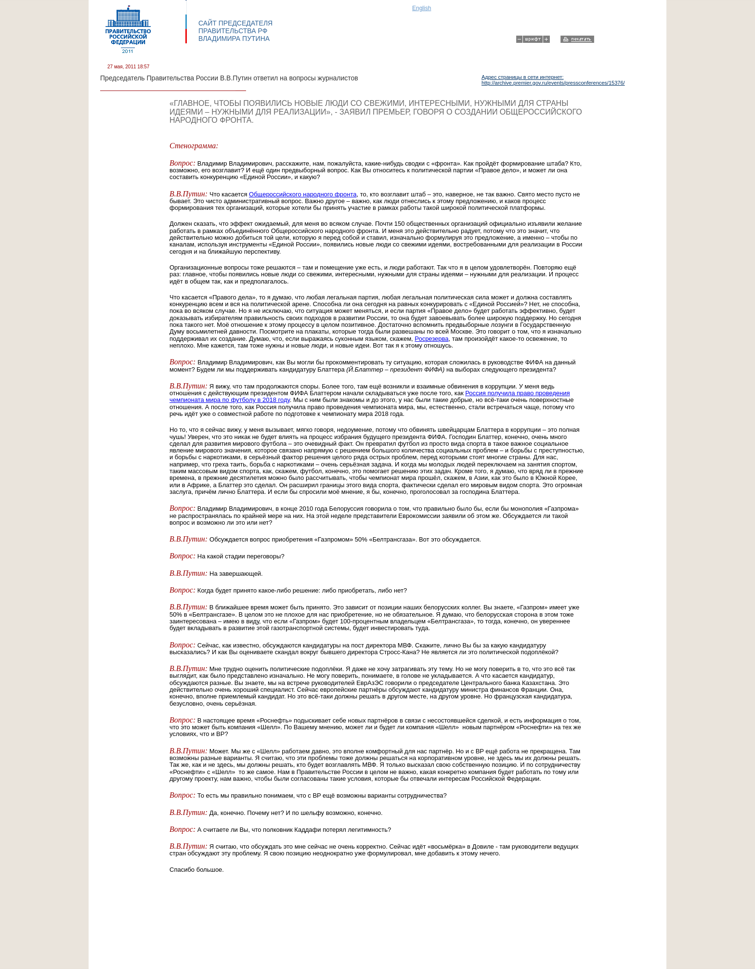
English (421, 8)
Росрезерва (431, 338)
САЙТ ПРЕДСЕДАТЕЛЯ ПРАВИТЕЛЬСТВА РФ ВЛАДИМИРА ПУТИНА (235, 30)
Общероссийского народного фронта (302, 194)
